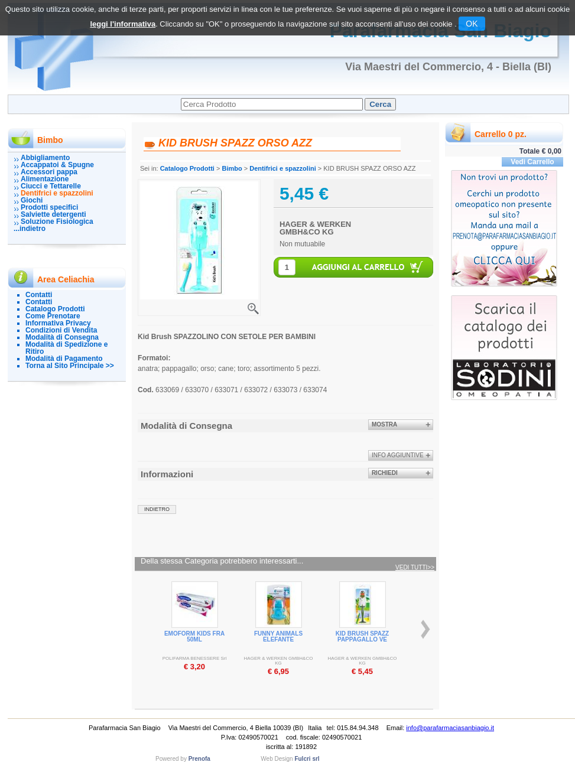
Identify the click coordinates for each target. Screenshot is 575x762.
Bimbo (232, 168)
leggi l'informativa (122, 23)
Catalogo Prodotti (55, 309)
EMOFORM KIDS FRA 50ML (194, 636)
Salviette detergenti (53, 214)
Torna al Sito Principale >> (69, 366)
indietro (157, 509)
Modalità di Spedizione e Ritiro (66, 348)
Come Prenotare (52, 316)
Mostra (384, 424)
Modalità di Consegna (62, 337)
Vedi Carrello (532, 162)
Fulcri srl (306, 759)
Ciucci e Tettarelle (51, 186)
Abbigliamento (45, 158)
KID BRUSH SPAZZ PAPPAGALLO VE (362, 636)
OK (471, 23)
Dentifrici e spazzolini (57, 193)
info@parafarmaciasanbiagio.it (450, 727)
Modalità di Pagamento (64, 358)
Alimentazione (45, 179)
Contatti (38, 295)
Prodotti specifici (49, 207)
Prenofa (199, 759)
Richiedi (385, 473)
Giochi (32, 200)
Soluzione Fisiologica (57, 221)
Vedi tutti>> (414, 568)
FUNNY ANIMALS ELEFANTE (278, 636)
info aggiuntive (398, 455)
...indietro (30, 228)
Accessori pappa (49, 172)
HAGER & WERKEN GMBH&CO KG (315, 228)
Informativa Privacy (58, 323)
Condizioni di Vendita (61, 330)
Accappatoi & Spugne (57, 165)
